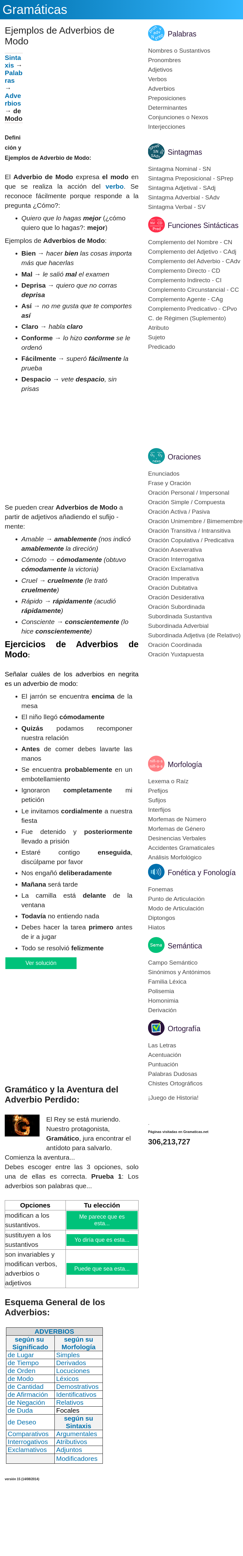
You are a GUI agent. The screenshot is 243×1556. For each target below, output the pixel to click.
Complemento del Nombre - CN (190, 242)
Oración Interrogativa (176, 559)
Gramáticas (35, 9)
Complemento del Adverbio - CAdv (194, 261)
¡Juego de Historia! (173, 1097)
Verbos (157, 79)
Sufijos (157, 800)
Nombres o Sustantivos (179, 50)
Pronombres (164, 60)
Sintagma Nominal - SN (179, 169)
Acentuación (164, 1054)
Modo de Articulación (176, 908)
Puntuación (163, 1064)
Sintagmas (185, 152)
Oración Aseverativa (175, 549)
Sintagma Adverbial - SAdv (184, 197)
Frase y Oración (169, 483)
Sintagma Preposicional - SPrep (190, 178)
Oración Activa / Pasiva (179, 511)
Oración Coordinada (175, 644)
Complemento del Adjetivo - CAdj (192, 251)
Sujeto (156, 337)
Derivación (162, 1010)
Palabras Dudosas (172, 1074)
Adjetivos (160, 69)
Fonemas (160, 889)
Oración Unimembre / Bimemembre (195, 521)
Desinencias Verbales (177, 838)
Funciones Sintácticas (203, 225)
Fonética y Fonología (202, 873)
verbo (115, 186)
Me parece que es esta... (102, 1220)
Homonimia (163, 1000)
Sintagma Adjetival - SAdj (181, 188)
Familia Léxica (167, 981)
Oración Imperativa (173, 578)
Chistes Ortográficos (175, 1083)
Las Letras (162, 1045)
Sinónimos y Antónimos (179, 972)
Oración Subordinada (176, 606)
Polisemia (161, 991)
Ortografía (184, 1029)
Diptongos (161, 918)
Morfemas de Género (176, 828)
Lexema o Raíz (168, 781)
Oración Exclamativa (175, 568)
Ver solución (40, 963)
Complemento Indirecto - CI (184, 280)
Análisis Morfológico (175, 857)
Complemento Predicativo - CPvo (192, 308)
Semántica (185, 946)
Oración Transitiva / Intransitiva (189, 530)
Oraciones (184, 457)
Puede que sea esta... (102, 1269)
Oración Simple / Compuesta (186, 502)
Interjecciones (166, 126)
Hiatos (156, 927)
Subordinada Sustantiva (180, 616)
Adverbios (13, 99)
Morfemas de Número (177, 819)
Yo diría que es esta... (102, 1240)
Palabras (13, 76)
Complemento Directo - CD (184, 270)
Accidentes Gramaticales (181, 847)
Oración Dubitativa (172, 587)
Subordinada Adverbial (178, 625)
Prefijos (158, 790)
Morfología (185, 764)
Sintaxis (13, 61)
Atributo (158, 327)
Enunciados (163, 473)
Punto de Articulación (176, 898)
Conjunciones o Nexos (178, 117)
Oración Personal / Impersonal (188, 492)
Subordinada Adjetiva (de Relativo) (194, 635)
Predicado (161, 346)
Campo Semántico (172, 962)
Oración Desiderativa (176, 597)
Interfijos (159, 809)
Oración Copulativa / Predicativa (191, 540)
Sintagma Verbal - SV (177, 207)
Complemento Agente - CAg (185, 299)
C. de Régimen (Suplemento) (187, 318)
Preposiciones (167, 98)
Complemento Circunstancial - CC (193, 289)
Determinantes (167, 107)
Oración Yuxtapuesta (176, 654)
